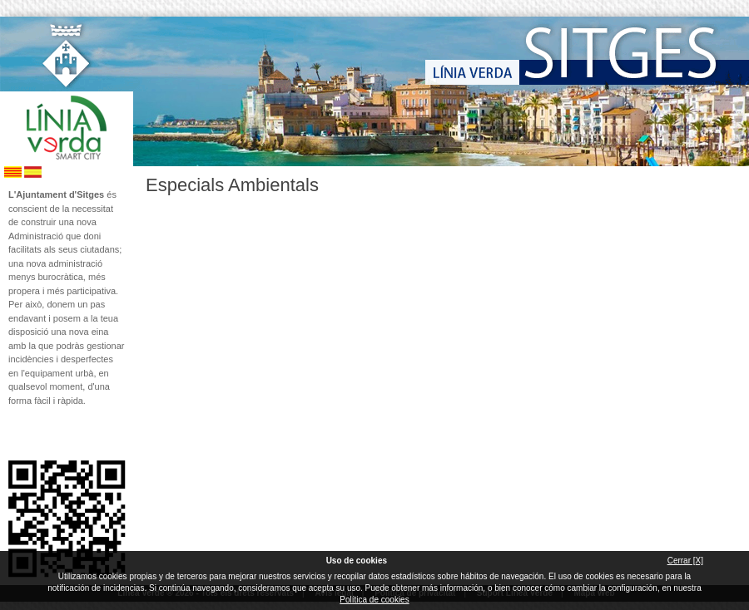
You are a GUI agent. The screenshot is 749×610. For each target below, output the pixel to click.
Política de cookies (374, 599)
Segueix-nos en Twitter (42, 434)
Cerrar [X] (685, 560)
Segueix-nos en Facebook (14, 434)
